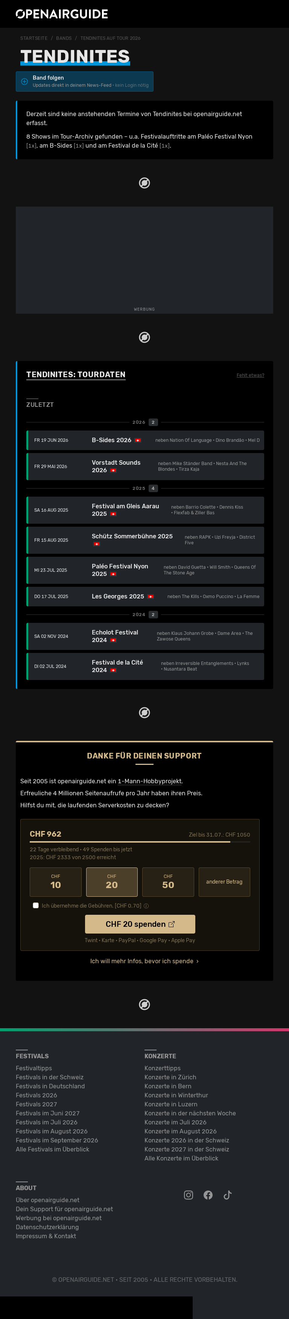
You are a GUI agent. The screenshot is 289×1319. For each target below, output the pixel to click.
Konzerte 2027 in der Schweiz (186, 1149)
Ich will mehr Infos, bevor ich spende (141, 961)
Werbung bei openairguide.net (59, 1218)
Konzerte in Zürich (170, 1077)
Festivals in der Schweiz (50, 1077)
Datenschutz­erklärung (47, 1227)
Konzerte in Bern (168, 1086)
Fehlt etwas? (250, 375)
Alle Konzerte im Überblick (181, 1158)
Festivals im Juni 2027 (48, 1113)
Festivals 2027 (36, 1104)
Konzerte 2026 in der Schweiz (186, 1140)
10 (55, 882)
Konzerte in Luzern (171, 1104)
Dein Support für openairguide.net (64, 1209)
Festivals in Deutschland (50, 1086)
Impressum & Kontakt (46, 1236)
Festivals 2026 (36, 1095)
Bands (64, 38)
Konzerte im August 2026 (180, 1131)
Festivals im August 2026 (52, 1131)
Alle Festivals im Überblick (52, 1149)
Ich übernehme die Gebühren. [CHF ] (91, 906)
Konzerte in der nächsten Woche (190, 1113)
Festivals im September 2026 (57, 1140)
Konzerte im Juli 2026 (175, 1122)
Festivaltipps (34, 1068)
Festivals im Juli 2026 (47, 1122)
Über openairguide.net (47, 1200)
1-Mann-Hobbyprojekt (149, 781)
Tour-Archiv (76, 136)
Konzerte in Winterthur (176, 1095)
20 (112, 882)
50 (168, 882)
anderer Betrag (224, 882)
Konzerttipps (162, 1068)
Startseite (34, 38)
